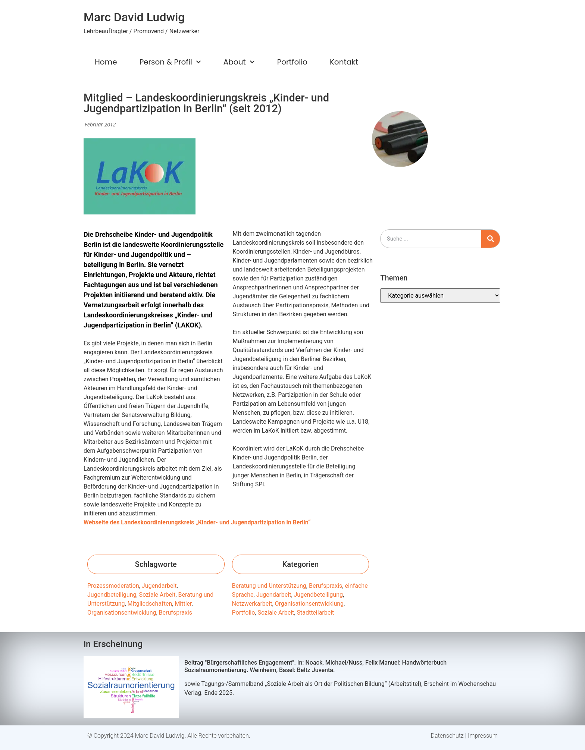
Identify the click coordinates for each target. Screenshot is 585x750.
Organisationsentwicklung (121, 612)
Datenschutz (447, 735)
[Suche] (490, 239)
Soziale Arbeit (157, 594)
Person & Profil (170, 62)
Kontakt (344, 62)
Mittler (183, 603)
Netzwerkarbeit (252, 603)
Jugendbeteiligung (111, 594)
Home (106, 62)
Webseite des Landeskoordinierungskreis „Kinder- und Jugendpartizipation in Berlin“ (198, 522)
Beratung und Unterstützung (269, 585)
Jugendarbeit (159, 585)
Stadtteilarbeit (315, 612)
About (239, 62)
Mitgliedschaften (150, 603)
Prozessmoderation (113, 585)
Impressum (483, 735)
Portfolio (292, 62)
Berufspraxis (175, 612)
